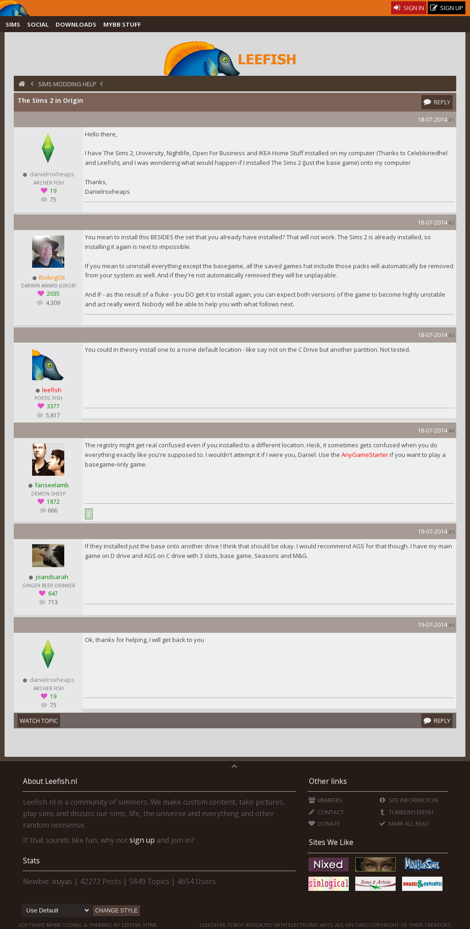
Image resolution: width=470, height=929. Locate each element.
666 (52, 510)
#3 (451, 335)
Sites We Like (331, 842)
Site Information (408, 800)
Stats (31, 861)
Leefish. (132, 924)
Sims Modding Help (67, 84)
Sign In (408, 8)
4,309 (52, 303)
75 (52, 199)
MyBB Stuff (122, 24)
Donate (324, 824)
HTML (149, 924)
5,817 (52, 415)
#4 (451, 430)
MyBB (53, 924)
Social (38, 24)
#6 (451, 624)
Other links (328, 781)
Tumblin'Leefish (406, 812)
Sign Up (446, 8)
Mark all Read (404, 824)
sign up (142, 840)
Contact (326, 812)
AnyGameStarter (364, 454)
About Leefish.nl (50, 781)
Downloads (76, 24)
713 (52, 602)
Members (325, 800)
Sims (13, 24)
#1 (451, 119)
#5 (451, 531)
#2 (451, 222)
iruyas (62, 881)
